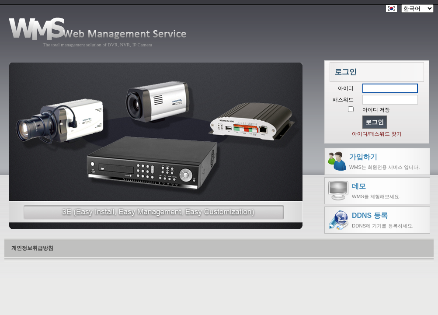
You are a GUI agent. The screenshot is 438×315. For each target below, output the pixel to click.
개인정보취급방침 (32, 248)
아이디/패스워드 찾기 (377, 134)
